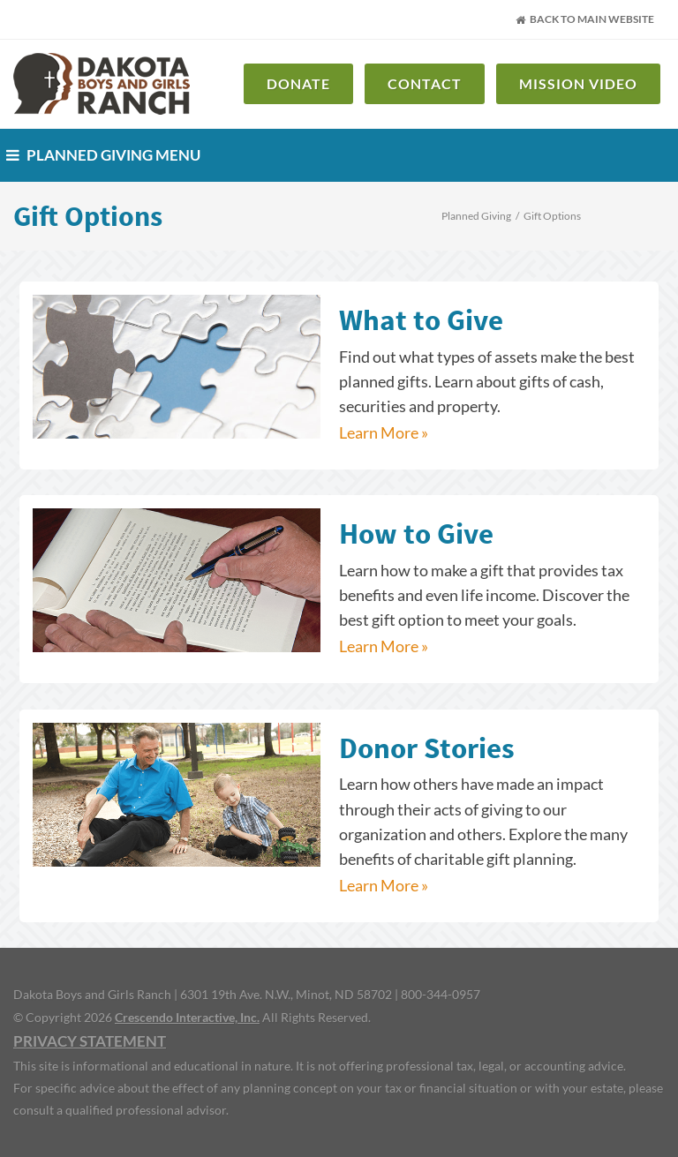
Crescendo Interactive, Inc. (187, 1017)
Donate (298, 83)
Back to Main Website (585, 19)
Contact (425, 83)
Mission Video (578, 83)
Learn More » (383, 433)
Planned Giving (476, 215)
